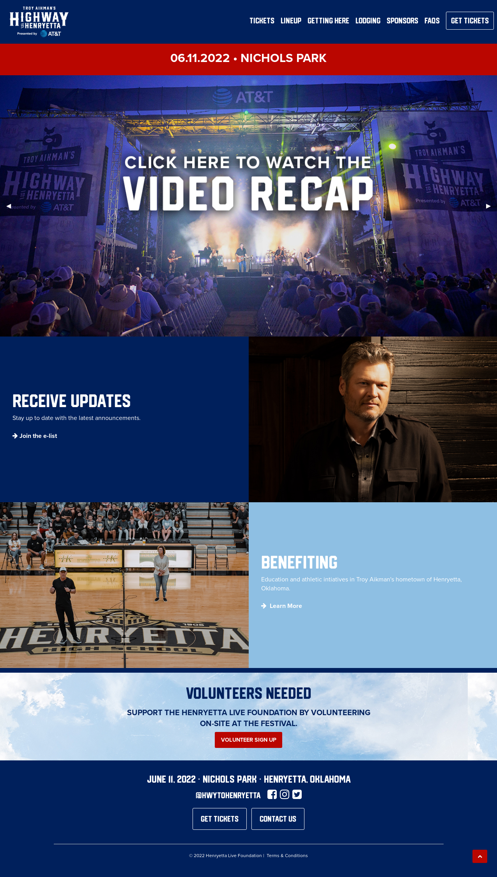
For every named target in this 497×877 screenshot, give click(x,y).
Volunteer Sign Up (248, 739)
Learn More (286, 605)
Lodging (368, 21)
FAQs (432, 21)
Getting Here (328, 21)
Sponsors (402, 21)
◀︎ (11, 205)
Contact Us (278, 818)
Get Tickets (470, 20)
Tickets (261, 21)
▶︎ (491, 205)
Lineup (291, 21)
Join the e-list (38, 435)
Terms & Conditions (287, 855)
